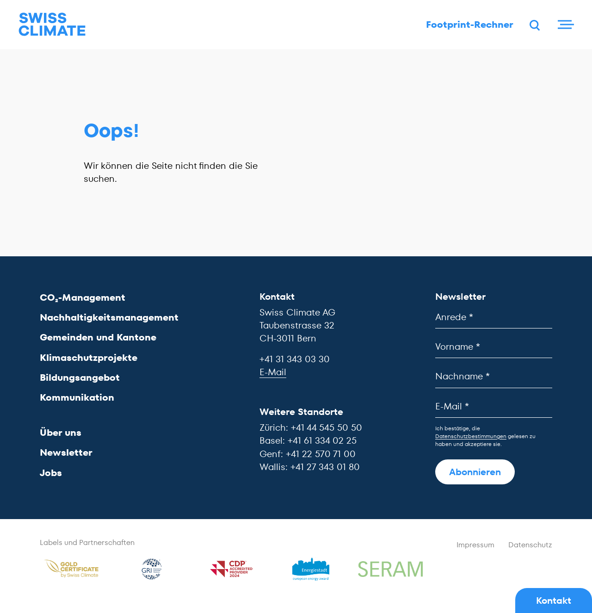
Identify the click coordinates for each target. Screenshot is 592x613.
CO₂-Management (82, 297)
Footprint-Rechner (466, 25)
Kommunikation (77, 397)
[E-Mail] (493, 406)
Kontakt (553, 600)
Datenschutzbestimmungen (470, 436)
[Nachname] (493, 376)
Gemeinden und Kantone (98, 337)
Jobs (51, 472)
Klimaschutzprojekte (88, 357)
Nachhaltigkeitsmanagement (109, 317)
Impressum (475, 545)
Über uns (60, 433)
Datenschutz (530, 545)
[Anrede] (493, 317)
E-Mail (272, 371)
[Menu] (564, 25)
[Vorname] (493, 347)
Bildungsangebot (80, 377)
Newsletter (66, 452)
